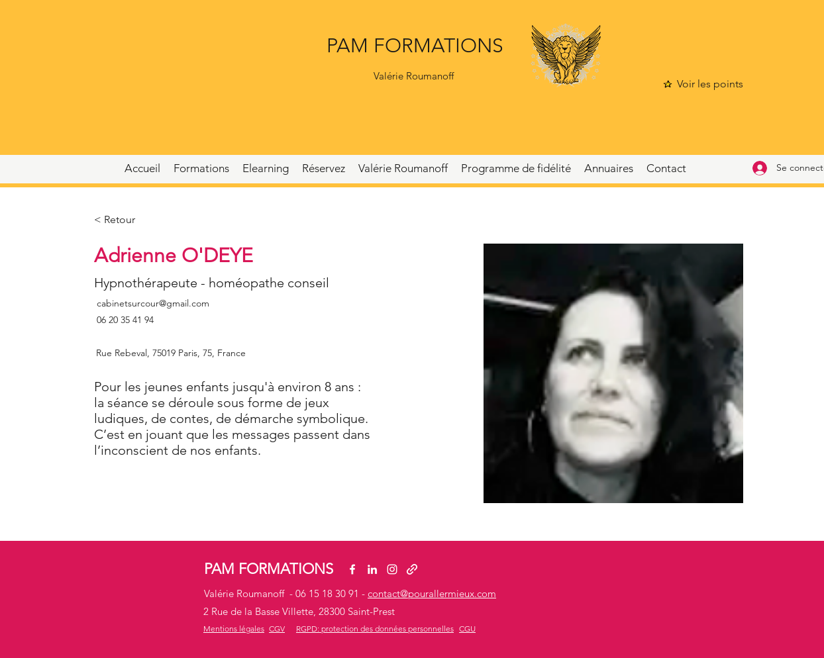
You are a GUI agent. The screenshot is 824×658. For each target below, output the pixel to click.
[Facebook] (352, 569)
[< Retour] (120, 220)
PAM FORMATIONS (415, 46)
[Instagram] (392, 569)
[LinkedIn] (372, 569)
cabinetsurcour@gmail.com (153, 303)
